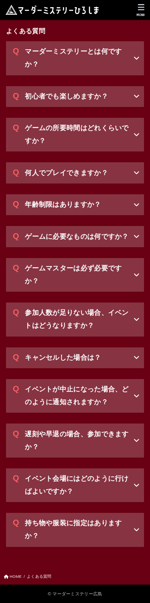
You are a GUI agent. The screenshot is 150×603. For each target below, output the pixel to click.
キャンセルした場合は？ (63, 357)
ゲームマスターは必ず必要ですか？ (73, 274)
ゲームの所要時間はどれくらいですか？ (77, 134)
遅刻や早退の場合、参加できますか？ (77, 440)
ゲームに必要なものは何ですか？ (77, 236)
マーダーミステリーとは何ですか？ (73, 58)
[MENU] (141, 10)
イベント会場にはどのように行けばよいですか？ (77, 485)
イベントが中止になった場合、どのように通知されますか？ (77, 395)
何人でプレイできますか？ (66, 173)
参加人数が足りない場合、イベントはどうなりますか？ (77, 319)
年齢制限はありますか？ (63, 204)
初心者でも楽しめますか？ (66, 96)
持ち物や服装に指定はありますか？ (73, 529)
